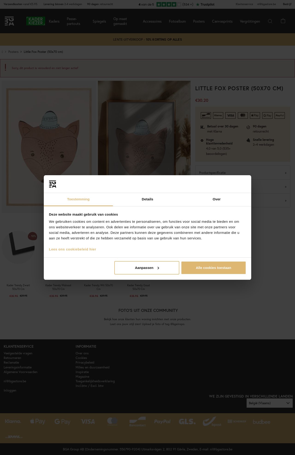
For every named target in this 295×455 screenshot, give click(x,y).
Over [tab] (217, 199)
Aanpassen (147, 268)
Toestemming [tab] (78, 199)
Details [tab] (147, 199)
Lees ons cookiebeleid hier (72, 249)
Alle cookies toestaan (213, 268)
